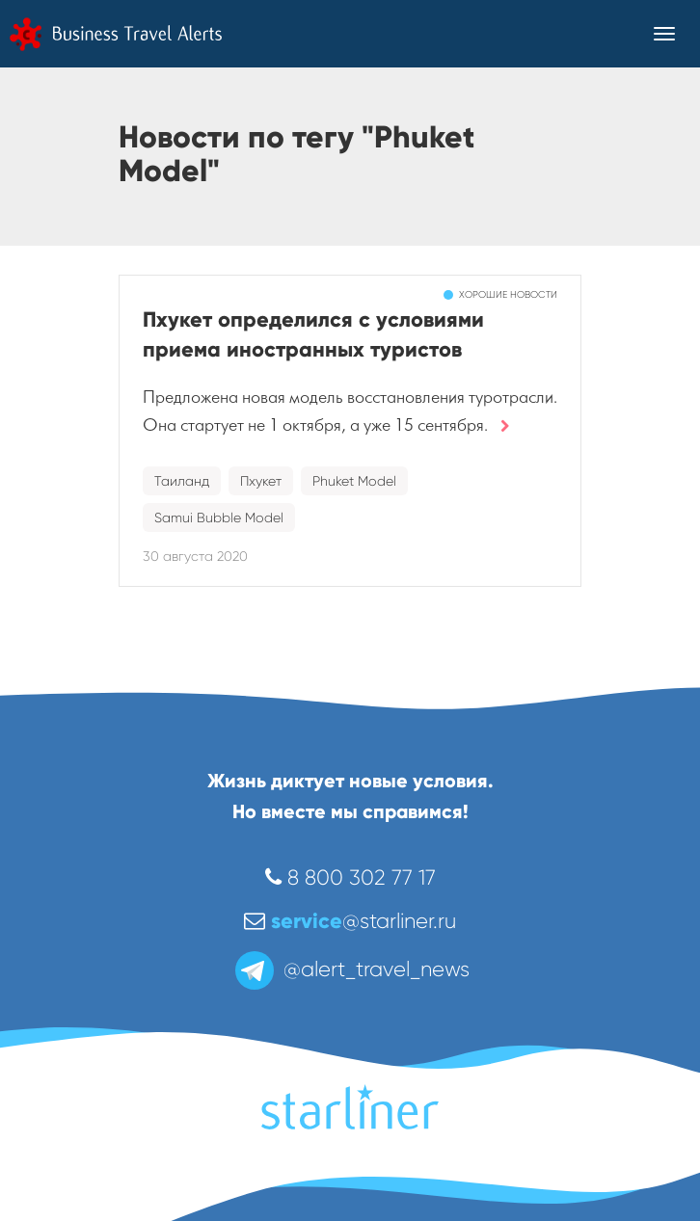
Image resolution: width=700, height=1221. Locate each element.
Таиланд (181, 481)
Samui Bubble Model (218, 517)
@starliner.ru (350, 921)
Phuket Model (354, 481)
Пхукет (261, 481)
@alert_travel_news (350, 969)
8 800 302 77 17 (350, 877)
